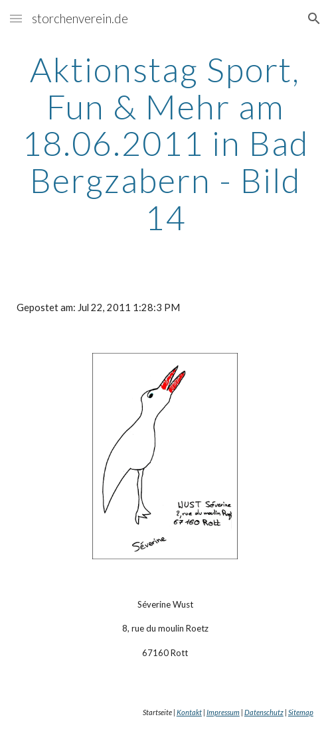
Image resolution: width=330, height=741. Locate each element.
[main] (165, 143)
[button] (16, 18)
